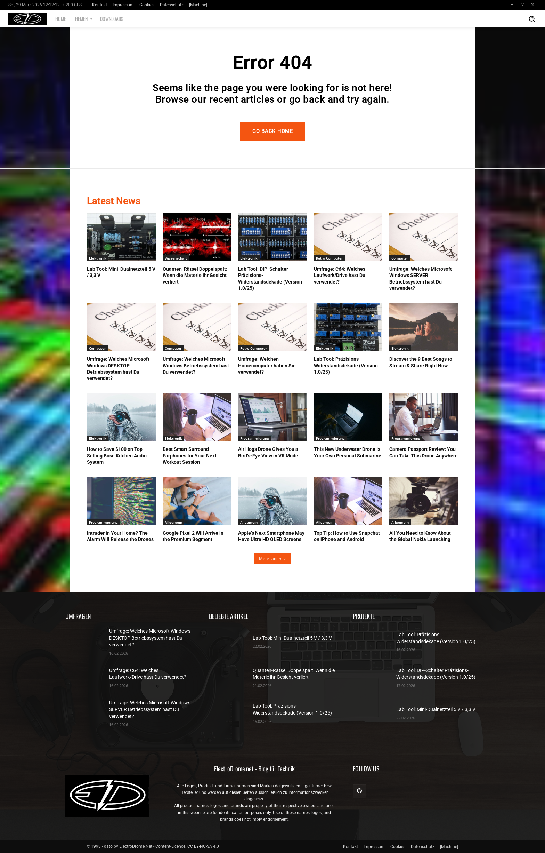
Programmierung (254, 438)
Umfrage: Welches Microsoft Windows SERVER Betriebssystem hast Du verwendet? (149, 709)
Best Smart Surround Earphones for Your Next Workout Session (190, 455)
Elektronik (97, 258)
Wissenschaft (176, 258)
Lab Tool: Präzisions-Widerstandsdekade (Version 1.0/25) (346, 365)
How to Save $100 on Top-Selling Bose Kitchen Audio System (117, 455)
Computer (399, 258)
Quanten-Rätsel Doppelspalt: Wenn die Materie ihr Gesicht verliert (195, 275)
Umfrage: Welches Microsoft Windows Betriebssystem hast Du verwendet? (196, 365)
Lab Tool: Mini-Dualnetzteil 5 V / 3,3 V (292, 638)
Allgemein (173, 522)
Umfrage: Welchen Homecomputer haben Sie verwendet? (267, 365)
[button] (531, 18)
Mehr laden (272, 558)
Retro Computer (329, 258)
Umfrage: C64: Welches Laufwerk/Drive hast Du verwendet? (339, 275)
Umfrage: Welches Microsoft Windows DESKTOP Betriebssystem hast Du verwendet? (149, 637)
